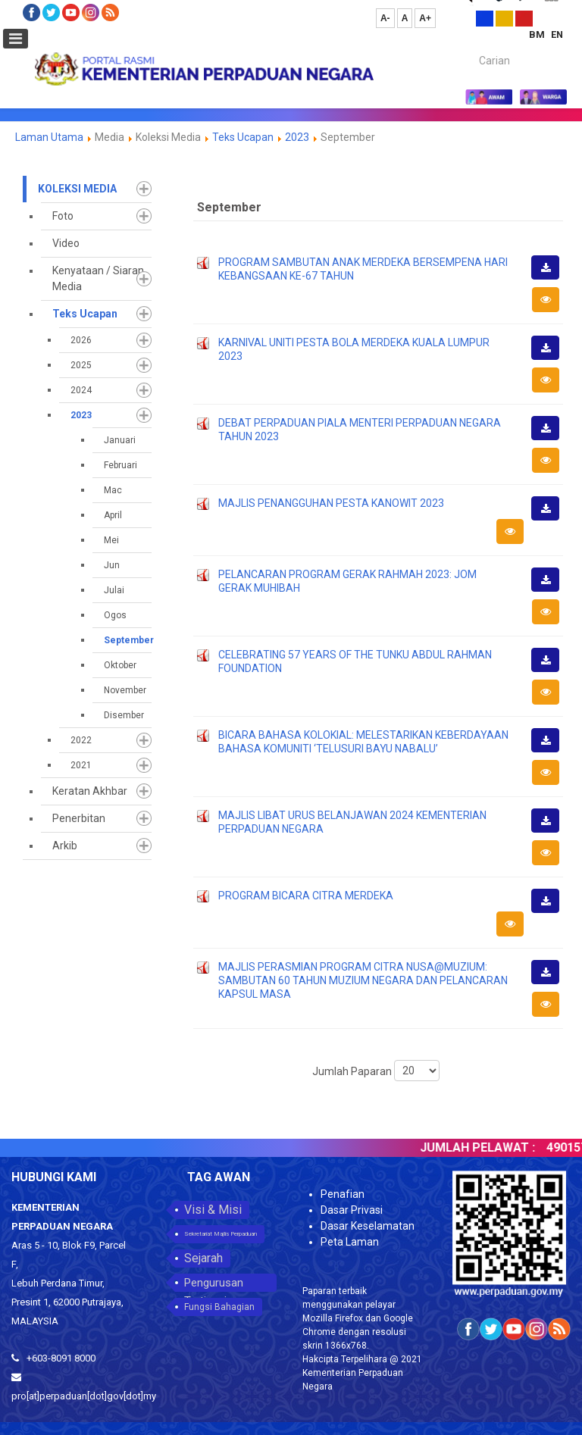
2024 (81, 390)
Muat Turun (550, 279)
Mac (113, 490)
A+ (425, 18)
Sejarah (203, 1258)
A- (385, 18)
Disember (124, 715)
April (113, 515)
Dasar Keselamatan (368, 1226)
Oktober (120, 665)
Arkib (64, 845)
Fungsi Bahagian (219, 1307)
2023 (297, 137)
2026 (81, 340)
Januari (120, 440)
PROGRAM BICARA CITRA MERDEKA (305, 895)
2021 (81, 765)
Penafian (343, 1194)
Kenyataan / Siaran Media (98, 278)
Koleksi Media (77, 189)
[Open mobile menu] (15, 38)
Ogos (115, 615)
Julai (114, 590)
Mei (111, 540)
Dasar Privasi (352, 1210)
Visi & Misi (213, 1209)
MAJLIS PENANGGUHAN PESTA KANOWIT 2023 (331, 503)
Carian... (471, 47)
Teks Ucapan (243, 137)
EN (557, 34)
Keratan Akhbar (89, 791)
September (128, 640)
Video (66, 243)
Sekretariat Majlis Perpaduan (220, 1233)
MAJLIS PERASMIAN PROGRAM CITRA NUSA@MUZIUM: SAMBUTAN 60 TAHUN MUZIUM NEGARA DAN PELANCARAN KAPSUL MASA (363, 980)
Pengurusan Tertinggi (213, 1284)
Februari (120, 465)
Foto (63, 216)
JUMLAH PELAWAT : (490, 1147)
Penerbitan (78, 818)
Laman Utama (49, 137)
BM (538, 34)
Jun (112, 565)
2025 (81, 365)
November (125, 690)
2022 (81, 740)
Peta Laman (350, 1242)
